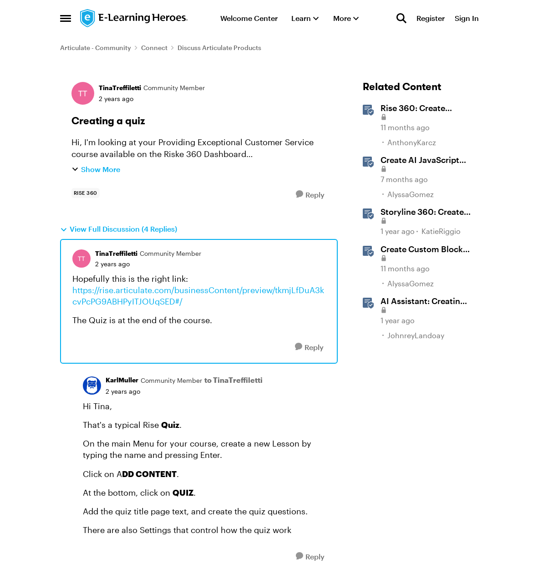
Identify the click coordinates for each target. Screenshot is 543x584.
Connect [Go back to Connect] (154, 47)
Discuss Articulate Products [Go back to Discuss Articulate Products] (219, 47)
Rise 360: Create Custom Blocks (413, 108)
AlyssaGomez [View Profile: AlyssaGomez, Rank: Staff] (410, 194)
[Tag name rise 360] (85, 193)
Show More (95, 169)
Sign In (467, 18)
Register (430, 18)
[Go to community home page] (134, 18)
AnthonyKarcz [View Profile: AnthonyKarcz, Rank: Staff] (411, 142)
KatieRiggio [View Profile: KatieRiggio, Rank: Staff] (441, 231)
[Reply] (310, 194)
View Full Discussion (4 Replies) (118, 229)
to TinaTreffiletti (233, 380)
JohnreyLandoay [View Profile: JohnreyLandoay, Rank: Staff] (415, 334)
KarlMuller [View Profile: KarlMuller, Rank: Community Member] (122, 380)
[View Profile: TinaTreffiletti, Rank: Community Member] (82, 93)
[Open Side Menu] (66, 18)
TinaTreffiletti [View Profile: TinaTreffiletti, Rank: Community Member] (120, 87)
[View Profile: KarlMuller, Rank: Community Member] (92, 385)
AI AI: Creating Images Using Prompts (424, 301)
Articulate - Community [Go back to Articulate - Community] (95, 47)
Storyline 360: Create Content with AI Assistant (422, 212)
